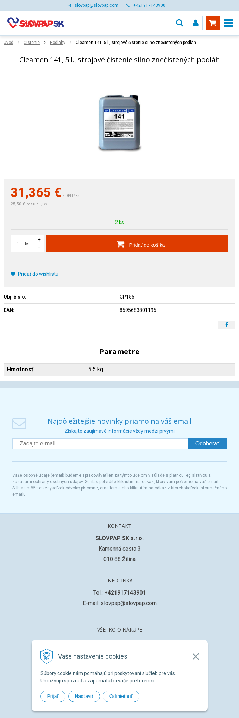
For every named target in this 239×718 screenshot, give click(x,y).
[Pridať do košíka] (137, 243)
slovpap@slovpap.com (96, 5)
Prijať (53, 696)
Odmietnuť (121, 696)
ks (27, 244)
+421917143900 (149, 5)
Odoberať (207, 444)
